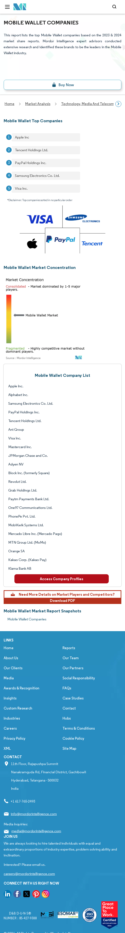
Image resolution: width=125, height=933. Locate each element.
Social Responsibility (78, 678)
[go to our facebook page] (17, 894)
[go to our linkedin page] (7, 894)
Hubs (66, 718)
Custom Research (18, 708)
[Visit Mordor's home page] (20, 7)
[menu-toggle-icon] (7, 7)
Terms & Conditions (78, 728)
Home (9, 648)
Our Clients (13, 668)
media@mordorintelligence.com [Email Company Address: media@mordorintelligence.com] (36, 831)
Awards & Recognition (21, 688)
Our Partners (72, 668)
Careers (10, 728)
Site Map (69, 748)
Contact (69, 708)
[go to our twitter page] (26, 894)
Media (9, 678)
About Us (11, 658)
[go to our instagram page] (45, 894)
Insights (10, 698)
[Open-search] (115, 7)
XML (7, 748)
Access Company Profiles (61, 579)
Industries (12, 718)
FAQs (66, 688)
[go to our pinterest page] (36, 894)
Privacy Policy (14, 738)
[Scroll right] (118, 104)
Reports (68, 648)
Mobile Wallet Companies (26, 619)
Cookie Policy (73, 738)
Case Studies (73, 698)
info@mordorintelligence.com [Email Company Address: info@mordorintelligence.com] (34, 814)
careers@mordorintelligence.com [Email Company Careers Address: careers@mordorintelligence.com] (29, 874)
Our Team (70, 658)
